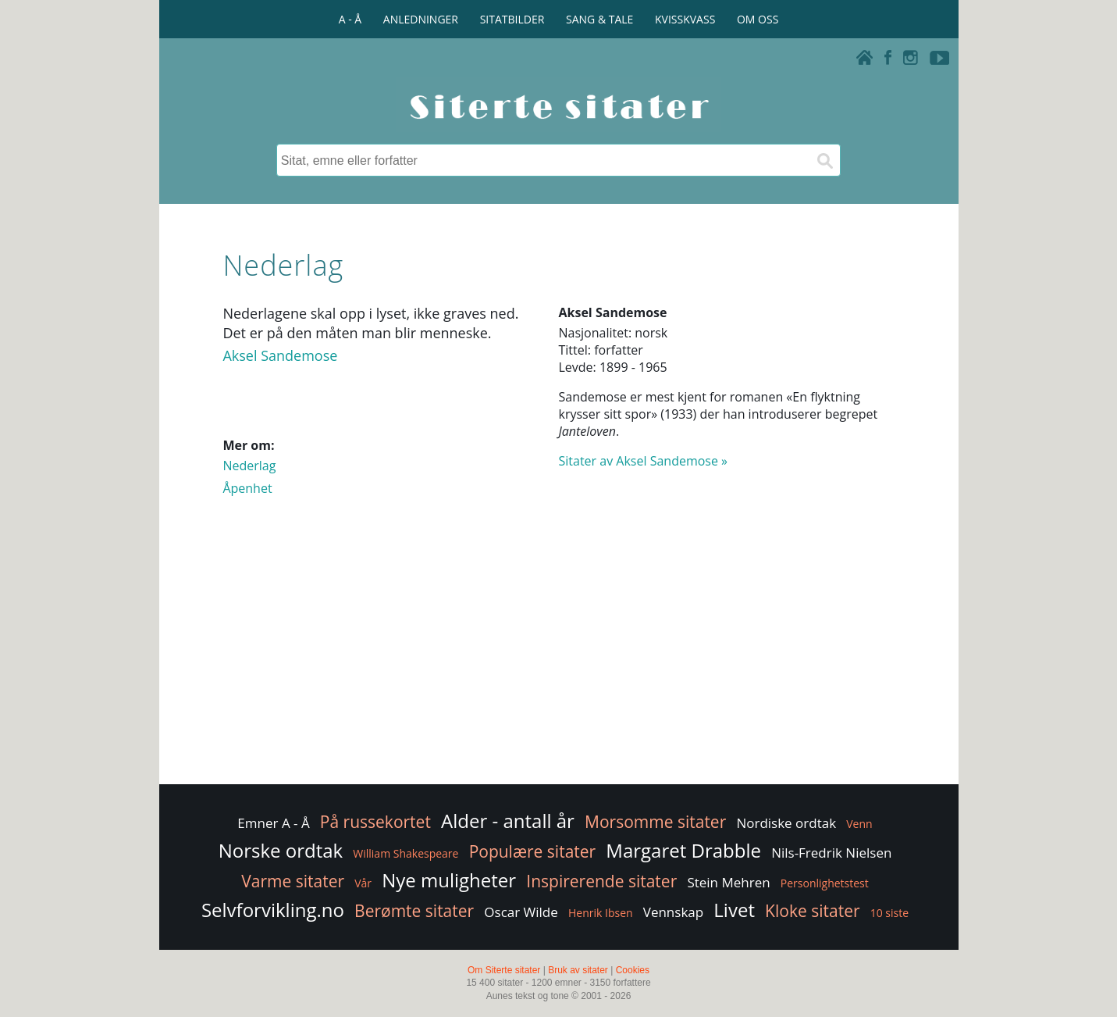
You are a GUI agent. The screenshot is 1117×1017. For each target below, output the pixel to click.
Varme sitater (292, 881)
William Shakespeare (405, 853)
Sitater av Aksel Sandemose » (643, 460)
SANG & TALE (599, 19)
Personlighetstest (825, 883)
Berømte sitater (414, 911)
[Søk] (824, 160)
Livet (734, 909)
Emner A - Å (273, 823)
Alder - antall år (508, 820)
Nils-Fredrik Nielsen (831, 853)
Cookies (632, 970)
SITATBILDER (512, 19)
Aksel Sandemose (279, 355)
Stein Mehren (728, 882)
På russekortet (375, 822)
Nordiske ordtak (786, 823)
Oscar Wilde (521, 912)
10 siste (889, 912)
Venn (859, 823)
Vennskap (673, 912)
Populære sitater (532, 851)
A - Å (350, 19)
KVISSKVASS (685, 19)
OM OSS (757, 19)
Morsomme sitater (655, 822)
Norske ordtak (281, 850)
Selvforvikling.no (272, 909)
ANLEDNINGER (420, 19)
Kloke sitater (812, 911)
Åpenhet (247, 488)
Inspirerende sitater (601, 881)
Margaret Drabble (683, 850)
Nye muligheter (449, 880)
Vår (363, 883)
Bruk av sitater (578, 970)
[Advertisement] (558, 656)
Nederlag (249, 465)
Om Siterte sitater (504, 970)
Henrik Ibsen (600, 912)
